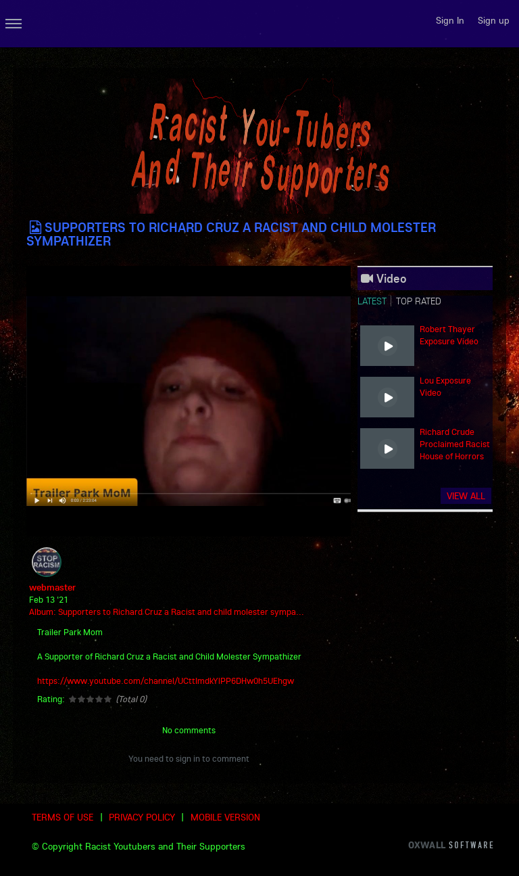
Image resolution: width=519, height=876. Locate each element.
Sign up (494, 20)
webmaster (52, 587)
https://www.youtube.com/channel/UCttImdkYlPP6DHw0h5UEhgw (165, 680)
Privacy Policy (142, 817)
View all (466, 496)
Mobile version (225, 817)
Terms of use (62, 817)
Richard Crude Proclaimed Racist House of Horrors (455, 443)
